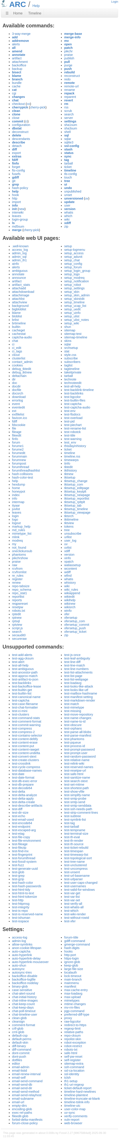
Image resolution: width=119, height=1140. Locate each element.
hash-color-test (22, 477)
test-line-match (74, 665)
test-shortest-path (76, 788)
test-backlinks (73, 393)
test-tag (69, 823)
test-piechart (73, 425)
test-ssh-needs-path (78, 809)
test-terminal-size (76, 833)
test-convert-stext (24, 756)
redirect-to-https (75, 1025)
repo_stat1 (19, 593)
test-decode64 (22, 788)
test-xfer (70, 921)
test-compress (22, 728)
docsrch (17, 393)
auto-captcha (21, 951)
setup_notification (76, 281)
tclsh (67, 1077)
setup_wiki (71, 323)
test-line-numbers (76, 669)
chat (15, 341)
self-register (72, 1060)
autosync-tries (22, 972)
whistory (70, 582)
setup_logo (72, 274)
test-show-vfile (74, 791)
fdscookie (19, 425)
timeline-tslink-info (77, 1102)
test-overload (73, 418)
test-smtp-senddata (77, 805)
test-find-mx (20, 851)
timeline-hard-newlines (80, 1091)
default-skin (20, 1042)
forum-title (71, 937)
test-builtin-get (22, 690)
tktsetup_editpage (76, 488)
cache (16, 86)
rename (69, 90)
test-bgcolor (72, 397)
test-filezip (19, 847)
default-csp (19, 1035)
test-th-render (73, 840)
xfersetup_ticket (75, 631)
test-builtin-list (21, 693)
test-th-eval (72, 837)
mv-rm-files (72, 1007)
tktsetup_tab (72, 505)
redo (67, 79)
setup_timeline (74, 302)
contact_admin (22, 362)
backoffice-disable (24, 976)
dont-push (19, 1056)
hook (15, 195)
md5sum (18, 226)
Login (114, 1)
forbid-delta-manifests (27, 1119)
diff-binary (19, 1046)
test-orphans (73, 728)
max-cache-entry (76, 990)
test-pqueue (72, 742)
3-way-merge (21, 33)
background (20, 306)
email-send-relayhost (27, 1095)
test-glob (18, 872)
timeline (69, 453)
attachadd (19, 288)
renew (16, 582)
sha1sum (70, 125)
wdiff (67, 572)
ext (14, 411)
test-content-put (23, 746)
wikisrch (69, 607)
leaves (16, 216)
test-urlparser (73, 879)
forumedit (18, 453)
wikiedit (69, 596)
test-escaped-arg (24, 830)
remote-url (71, 86)
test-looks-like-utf (76, 690)
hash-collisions (22, 474)
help (15, 481)
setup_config (73, 263)
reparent (70, 97)
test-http (18, 900)
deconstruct (20, 132)
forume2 (18, 449)
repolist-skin (72, 1039)
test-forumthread (23, 858)
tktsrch (68, 516)
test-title (69, 435)
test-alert (18, 662)
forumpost (19, 463)
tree (67, 530)
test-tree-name (74, 861)
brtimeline (19, 323)
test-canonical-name (26, 697)
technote (70, 379)
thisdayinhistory (75, 446)
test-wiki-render (75, 914)
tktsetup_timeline (76, 509)
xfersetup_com (74, 621)
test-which (71, 910)
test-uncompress (76, 868)
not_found (19, 547)
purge (68, 65)
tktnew (68, 474)
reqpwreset (20, 603)
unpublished (72, 191)
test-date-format (23, 777)
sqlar (67, 139)
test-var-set (72, 900)
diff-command (21, 1049)
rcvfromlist (19, 572)
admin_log (19, 253)
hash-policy (20, 188)
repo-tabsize (20, 586)
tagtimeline (72, 369)
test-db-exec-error (24, 781)
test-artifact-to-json (25, 679)
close (16, 118)
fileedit (16, 435)
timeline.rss (72, 456)
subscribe (71, 358)
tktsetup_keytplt (75, 491)
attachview (19, 302)
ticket (68, 167)
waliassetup (72, 565)
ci (26, 121)
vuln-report (71, 1119)
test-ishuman (21, 917)
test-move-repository (78, 714)
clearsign (18, 1021)
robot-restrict (73, 1046)
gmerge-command (77, 944)
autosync (18, 969)
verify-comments (76, 1116)
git (13, 181)
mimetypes (72, 1000)
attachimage (20, 295)
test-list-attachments (78, 672)
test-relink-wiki (74, 763)
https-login (71, 958)
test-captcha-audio (77, 407)
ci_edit (16, 348)
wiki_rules (71, 589)
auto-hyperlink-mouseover (30, 962)
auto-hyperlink (22, 955)
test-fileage (19, 844)
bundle (17, 83)
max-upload (72, 997)
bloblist (17, 316)
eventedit (18, 407)
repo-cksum (72, 1035)
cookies (17, 365)
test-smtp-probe (75, 798)
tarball (68, 163)
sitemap (69, 330)
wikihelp (69, 600)
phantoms (19, 554)
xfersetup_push (75, 628)
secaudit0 (19, 635)
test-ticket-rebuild (76, 847)
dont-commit (20, 1053)
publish (69, 58)
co (28, 104)
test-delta (18, 791)
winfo (68, 610)
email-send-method (25, 1091)
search (69, 114)
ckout (16, 355)
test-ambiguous (23, 669)
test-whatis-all (74, 907)
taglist (68, 365)
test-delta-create (23, 802)
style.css (70, 355)
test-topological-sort (78, 858)
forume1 (18, 446)
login (15, 516)
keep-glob (71, 965)
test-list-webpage (76, 679)
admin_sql (19, 256)
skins (67, 341)
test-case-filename (25, 704)
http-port (70, 955)
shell (67, 132)
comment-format (23, 1025)
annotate (18, 274)
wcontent (70, 568)
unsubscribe (72, 533)
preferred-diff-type (76, 1014)
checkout (18, 104)
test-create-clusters (25, 760)
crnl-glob (18, 1032)
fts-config (18, 170)
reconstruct (72, 76)
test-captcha (72, 404)
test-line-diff (72, 662)
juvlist (16, 509)
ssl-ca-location (74, 1070)
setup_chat (72, 260)
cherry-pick (37, 107)
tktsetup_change (76, 481)
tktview (69, 523)
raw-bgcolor (72, 1021)
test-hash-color (22, 882)
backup (17, 69)
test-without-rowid (76, 917)
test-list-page (73, 676)
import (16, 202)
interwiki (18, 212)
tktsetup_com (73, 484)
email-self (19, 1077)
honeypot (18, 491)
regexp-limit (72, 1028)
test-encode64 (22, 823)
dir (14, 379)
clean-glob (19, 1018)
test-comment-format (26, 721)
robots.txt (18, 610)
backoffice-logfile (24, 979)
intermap (18, 502)
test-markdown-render (79, 700)
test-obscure (73, 725)
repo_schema (21, 589)
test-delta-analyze (24, 795)
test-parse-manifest (77, 735)
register (17, 579)
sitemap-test (72, 334)
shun (67, 327)
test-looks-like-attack (78, 686)
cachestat (19, 334)
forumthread (20, 467)
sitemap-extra (73, 1063)
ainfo (15, 263)
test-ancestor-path (25, 672)
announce (19, 277)
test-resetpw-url (75, 770)
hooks (68, 951)
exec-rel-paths (22, 1112)
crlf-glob (17, 1028)
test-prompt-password (79, 749)
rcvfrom (17, 568)
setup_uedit (72, 309)
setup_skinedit (74, 298)
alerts (16, 44)
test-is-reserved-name (27, 914)
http (14, 198)
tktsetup (69, 477)
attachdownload (23, 291)
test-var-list (72, 896)
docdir (16, 386)
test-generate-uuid (25, 868)
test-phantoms (74, 739)
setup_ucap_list (75, 306)
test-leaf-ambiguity (77, 658)
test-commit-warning (26, 725)
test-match (71, 704)
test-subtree (72, 816)
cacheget (18, 330)
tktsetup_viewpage (77, 512)
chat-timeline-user (24, 1014)
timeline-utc (72, 1105)
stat (66, 351)
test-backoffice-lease (26, 686)
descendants (21, 139)
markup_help (21, 526)
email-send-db (22, 1084)
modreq (17, 540)
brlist (15, 320)
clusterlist (18, 358)
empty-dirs (19, 1105)
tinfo (67, 463)
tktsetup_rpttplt (74, 502)
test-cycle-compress (26, 767)
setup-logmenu (74, 249)
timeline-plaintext (76, 1095)
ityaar (16, 505)
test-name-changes (77, 718)
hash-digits (72, 948)
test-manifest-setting (78, 697)
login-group (20, 219)
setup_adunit (73, 256)
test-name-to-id (75, 721)
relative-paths (73, 1032)
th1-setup (70, 1081)
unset (68, 195)
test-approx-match (25, 676)
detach (17, 146)
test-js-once (72, 655)
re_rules (18, 575)
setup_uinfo (72, 313)
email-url (18, 1102)
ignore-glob (72, 962)
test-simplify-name (77, 795)
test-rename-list (75, 428)
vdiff (67, 551)
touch (68, 177)
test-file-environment (26, 840)
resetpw (17, 607)
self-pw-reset (73, 1056)
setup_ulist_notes (76, 320)
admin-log (19, 941)
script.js (17, 628)
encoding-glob (22, 1109)
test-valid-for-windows (79, 889)
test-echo (18, 816)
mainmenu (71, 983)
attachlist (18, 298)
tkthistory (70, 470)
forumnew (19, 460)
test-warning (72, 439)
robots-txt (70, 1049)
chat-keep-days (23, 1007)
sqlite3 (68, 142)
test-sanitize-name (77, 777)
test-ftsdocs (72, 414)
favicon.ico (19, 418)
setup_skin (71, 291)
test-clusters (20, 714)
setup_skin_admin (77, 295)
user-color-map (75, 1109)
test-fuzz (18, 865)
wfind (68, 575)
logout (16, 523)
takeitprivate (72, 372)
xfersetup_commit (76, 624)
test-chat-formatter (25, 707)
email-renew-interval (26, 1074)
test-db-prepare (23, 784)
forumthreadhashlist (26, 470)
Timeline (34, 13)
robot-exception (75, 1042)
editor (16, 1063)
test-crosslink (21, 763)
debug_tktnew (22, 372)
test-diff (17, 809)
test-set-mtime (74, 784)
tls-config (70, 174)
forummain (19, 456)
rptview (17, 624)
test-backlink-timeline (79, 390)
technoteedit (72, 383)
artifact (17, 58)
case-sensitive (22, 990)
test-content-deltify (25, 739)
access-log (19, 937)
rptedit (16, 614)
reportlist (18, 596)
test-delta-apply (23, 798)
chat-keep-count (23, 1004)
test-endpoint (21, 826)
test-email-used (23, 819)
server (68, 118)
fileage (16, 432)
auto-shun (19, 965)
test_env (70, 442)
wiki (67, 219)
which (68, 216)
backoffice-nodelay (25, 983)
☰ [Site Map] (7, 13)
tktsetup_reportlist (76, 498)
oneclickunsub (22, 551)
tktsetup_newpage (77, 495)
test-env (69, 411)
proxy (68, 1018)
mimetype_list (21, 533)
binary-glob (20, 986)
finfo (15, 439)
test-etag (18, 833)
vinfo (67, 558)
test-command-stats (26, 718)
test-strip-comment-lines (81, 812)
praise (68, 55)
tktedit (68, 467)
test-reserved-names (78, 767)
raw (14, 565)
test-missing (72, 711)
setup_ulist (71, 316)
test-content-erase (25, 742)
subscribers (72, 362)
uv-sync (69, 1112)
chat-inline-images (25, 1000)
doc (14, 383)
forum (16, 442)
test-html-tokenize (24, 896)
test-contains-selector (27, 735)
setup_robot (72, 284)
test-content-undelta (26, 753)
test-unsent (72, 872)
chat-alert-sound (23, 993)
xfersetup (70, 617)
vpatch (68, 561)
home (16, 488)
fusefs (16, 174)
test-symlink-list (75, 819)
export (16, 153)
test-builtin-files (74, 400)
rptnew (17, 617)
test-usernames (75, 886)
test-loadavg (72, 683)
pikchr (68, 51)
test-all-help (72, 386)
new (21, 209)
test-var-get (72, 893)
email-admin (20, 1067)
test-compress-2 (23, 732)
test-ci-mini (19, 711)
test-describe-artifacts (27, 805)
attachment (20, 62)
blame (16, 313)
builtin (16, 327)
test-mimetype (74, 707)
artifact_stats (21, 284)
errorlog (17, 400)
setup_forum (73, 267)
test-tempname (74, 830)
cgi (14, 93)
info (14, 498)
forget (16, 167)
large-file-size (73, 969)
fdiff (14, 421)
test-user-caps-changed (80, 882)
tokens (68, 526)
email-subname (23, 1098)
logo (15, 519)
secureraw (19, 638)
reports (17, 600)
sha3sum (70, 128)
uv (86, 198)
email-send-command (27, 1081)
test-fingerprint (22, 854)
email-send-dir (22, 1088)
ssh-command (74, 1067)
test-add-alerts (22, 655)
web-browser (73, 1123)
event (16, 404)
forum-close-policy (25, 1123)
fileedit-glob (20, 1116)
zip (66, 226)
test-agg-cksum (23, 658)
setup (68, 246)
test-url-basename (77, 875)
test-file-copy (21, 837)
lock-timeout (72, 976)
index (16, 495)
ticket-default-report (78, 1088)
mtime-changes (75, 1004)
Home (18, 13)
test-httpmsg (20, 903)
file (14, 428)
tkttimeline (71, 519)
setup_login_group (77, 270)
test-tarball (71, 826)
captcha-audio (22, 337)
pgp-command (74, 1011)
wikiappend (72, 593)
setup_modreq (74, 277)
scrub (68, 111)
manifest (70, 986)
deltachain (19, 376)
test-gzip (18, 879)
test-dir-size (20, 812)
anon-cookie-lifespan (26, 948)
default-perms (21, 1039)
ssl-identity (71, 1074)
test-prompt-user (76, 753)
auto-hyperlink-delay (26, 958)
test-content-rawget (25, 749)
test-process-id (74, 746)
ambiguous (19, 270)
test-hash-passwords (26, 886)
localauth (70, 972)
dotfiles (17, 1060)
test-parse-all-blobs (77, 732)
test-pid (69, 421)
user (67, 205)
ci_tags (17, 351)
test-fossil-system (24, 861)
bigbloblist (19, 309)
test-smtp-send (74, 802)
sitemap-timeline (75, 337)
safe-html (70, 1053)
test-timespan (73, 851)
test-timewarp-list (76, 854)
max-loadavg (73, 993)
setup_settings (74, 288)
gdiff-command (74, 941)
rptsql (16, 621)
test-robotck (72, 432)
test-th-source (74, 844)
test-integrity (20, 907)
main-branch (73, 979)
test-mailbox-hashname (80, 693)
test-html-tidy (21, 889)
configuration (21, 125)
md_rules (18, 530)
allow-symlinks (22, 944)
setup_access (74, 253)
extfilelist (18, 414)
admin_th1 (19, 260)
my (14, 544)
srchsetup (71, 348)
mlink (16, 537)
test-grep (18, 875)
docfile (16, 390)
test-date (18, 774)
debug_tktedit (21, 369)
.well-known (20, 246)
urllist (68, 537)
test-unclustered (75, 865)
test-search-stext (76, 781)
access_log (20, 249)
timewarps (71, 460)
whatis (68, 212)
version (69, 554)
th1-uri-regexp (74, 1084)
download (19, 397)
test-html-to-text (23, 893)
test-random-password (80, 756)
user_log (70, 540)
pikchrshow (20, 558)
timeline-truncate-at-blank (82, 1098)
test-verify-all (73, 903)
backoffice (19, 65)
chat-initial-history (24, 997)
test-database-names (27, 770)
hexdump (18, 484)
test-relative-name (77, 760)
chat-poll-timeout (23, 1011)
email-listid (19, 1070)
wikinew (69, 603)
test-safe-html (73, 774)
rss (66, 107)
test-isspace (20, 921)
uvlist (67, 547)
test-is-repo (20, 910)
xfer (67, 614)
